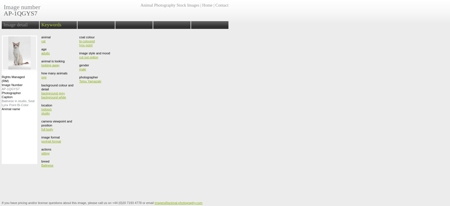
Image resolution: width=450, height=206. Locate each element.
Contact (222, 5)
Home (207, 5)
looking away (50, 65)
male (82, 69)
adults (45, 53)
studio (45, 113)
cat (43, 41)
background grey (53, 93)
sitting (45, 153)
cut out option (88, 57)
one (43, 77)
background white (53, 97)
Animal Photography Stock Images (169, 5)
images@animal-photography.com (179, 203)
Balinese (47, 165)
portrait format (51, 141)
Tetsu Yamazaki (90, 81)
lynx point (85, 45)
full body (47, 129)
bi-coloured (87, 41)
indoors (46, 109)
